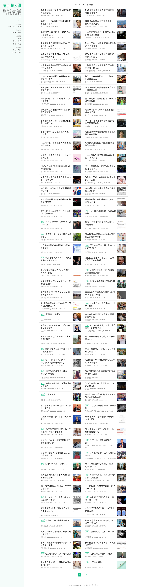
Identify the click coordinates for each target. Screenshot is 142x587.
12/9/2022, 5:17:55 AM (53, 183)
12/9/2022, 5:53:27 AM (103, 183)
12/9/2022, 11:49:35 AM (100, 423)
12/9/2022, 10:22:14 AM (55, 365)
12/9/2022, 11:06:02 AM (98, 389)
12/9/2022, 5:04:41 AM (100, 172)
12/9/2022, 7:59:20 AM (54, 252)
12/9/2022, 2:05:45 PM (99, 526)
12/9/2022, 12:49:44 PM (98, 469)
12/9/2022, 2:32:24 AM (100, 104)
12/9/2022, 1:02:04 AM (57, 49)
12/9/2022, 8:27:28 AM (97, 264)
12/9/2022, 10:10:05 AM (98, 354)
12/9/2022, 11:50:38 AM (55, 434)
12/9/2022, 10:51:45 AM (99, 378)
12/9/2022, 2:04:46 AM (96, 82)
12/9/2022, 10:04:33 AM (57, 354)
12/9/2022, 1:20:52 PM (57, 502)
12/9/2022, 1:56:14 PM (56, 526)
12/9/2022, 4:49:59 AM (99, 161)
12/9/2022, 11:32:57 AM (105, 411)
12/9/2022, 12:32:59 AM (56, 37)
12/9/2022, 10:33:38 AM (99, 365)
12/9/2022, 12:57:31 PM (56, 480)
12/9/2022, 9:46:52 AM (103, 331)
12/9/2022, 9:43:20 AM (54, 331)
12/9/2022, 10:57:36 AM (55, 389)
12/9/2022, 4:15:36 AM (54, 149)
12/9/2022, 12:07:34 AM (96, 16)
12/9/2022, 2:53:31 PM (54, 568)
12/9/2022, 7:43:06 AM (54, 240)
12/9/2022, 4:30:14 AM (97, 149)
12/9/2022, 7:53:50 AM (99, 240)
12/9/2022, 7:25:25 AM (54, 229)
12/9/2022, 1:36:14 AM (56, 71)
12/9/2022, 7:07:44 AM (100, 216)
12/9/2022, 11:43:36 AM (55, 423)
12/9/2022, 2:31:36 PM (54, 556)
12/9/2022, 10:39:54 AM (57, 378)
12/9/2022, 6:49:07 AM (97, 205)
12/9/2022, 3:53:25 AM (53, 137)
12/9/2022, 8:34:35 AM (54, 275)
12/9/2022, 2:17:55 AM (100, 93)
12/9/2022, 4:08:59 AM (100, 137)
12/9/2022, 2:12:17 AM (53, 93)
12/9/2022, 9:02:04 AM (97, 298)
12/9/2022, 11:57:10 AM (99, 434)
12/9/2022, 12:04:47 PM (55, 447)
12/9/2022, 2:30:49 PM (100, 548)
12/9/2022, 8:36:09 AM (100, 275)
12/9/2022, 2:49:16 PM (99, 556)
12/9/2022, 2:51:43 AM (56, 115)
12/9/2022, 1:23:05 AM (58, 60)
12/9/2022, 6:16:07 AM (53, 194)
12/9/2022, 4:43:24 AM (54, 161)
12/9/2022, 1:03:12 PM (101, 480)
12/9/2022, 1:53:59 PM (99, 515)
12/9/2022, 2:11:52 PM (54, 537)
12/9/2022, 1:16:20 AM (99, 49)
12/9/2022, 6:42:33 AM (54, 205)
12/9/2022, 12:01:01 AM (55, 15)
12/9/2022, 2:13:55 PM (99, 537)
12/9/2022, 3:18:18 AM (54, 126)
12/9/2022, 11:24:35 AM (99, 400)
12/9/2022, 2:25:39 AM (57, 104)
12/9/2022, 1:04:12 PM (54, 491)
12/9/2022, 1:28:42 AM (99, 60)
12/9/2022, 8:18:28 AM (53, 264)
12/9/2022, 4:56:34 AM (54, 172)
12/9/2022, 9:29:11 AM (51, 320)
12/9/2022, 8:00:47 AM (99, 252)
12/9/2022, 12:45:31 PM (56, 469)
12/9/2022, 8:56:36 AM (54, 298)
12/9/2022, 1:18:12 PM (99, 491)
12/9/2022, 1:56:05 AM (58, 82)
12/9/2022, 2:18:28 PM (57, 548)
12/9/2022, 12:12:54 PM (55, 458)
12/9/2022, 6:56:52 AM (54, 216)
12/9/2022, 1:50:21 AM (103, 71)
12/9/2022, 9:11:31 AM (97, 309)
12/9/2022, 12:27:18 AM (99, 26)
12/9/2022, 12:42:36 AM (101, 37)
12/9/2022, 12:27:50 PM (108, 458)
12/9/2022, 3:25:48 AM (100, 126)
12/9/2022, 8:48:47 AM (54, 287)
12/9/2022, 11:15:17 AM (53, 400)
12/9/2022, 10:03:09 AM (99, 343)
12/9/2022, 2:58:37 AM (99, 115)
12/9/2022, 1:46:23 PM (51, 515)
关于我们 (95, 585)
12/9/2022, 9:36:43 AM (99, 320)
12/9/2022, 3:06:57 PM (99, 568)
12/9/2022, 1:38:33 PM (99, 502)
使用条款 (87, 585)
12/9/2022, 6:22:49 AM (99, 194)
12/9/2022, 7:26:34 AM (100, 229)
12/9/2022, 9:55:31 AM (57, 343)
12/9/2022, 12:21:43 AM (51, 27)
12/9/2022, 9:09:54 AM (58, 309)
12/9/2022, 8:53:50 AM (99, 287)
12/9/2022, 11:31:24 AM (57, 411)
